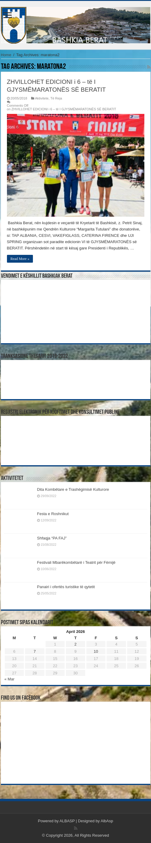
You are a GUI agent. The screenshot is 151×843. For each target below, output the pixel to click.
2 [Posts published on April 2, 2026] (75, 644)
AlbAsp (107, 821)
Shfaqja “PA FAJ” (54, 538)
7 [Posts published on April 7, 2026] (35, 651)
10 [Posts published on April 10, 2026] (96, 651)
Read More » (20, 259)
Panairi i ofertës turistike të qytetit (66, 587)
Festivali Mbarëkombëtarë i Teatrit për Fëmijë (76, 562)
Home (6, 55)
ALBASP (67, 821)
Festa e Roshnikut (53, 514)
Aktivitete (42, 98)
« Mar (9, 679)
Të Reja (56, 98)
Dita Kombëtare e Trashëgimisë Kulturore (73, 489)
